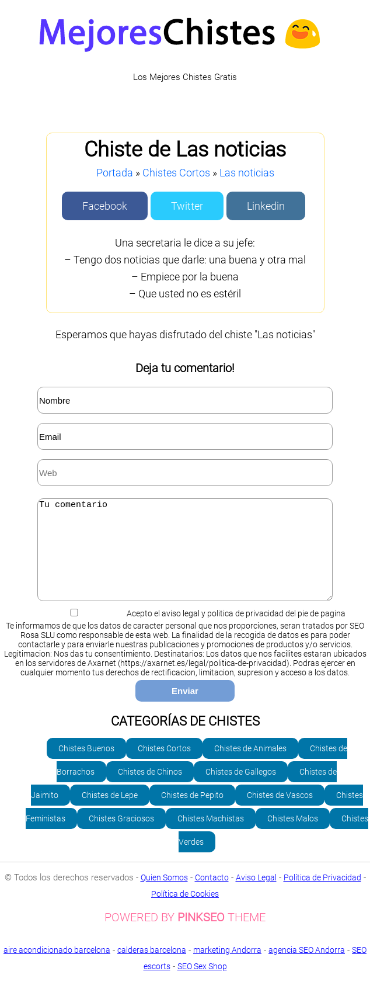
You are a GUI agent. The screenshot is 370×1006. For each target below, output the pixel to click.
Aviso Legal (256, 895)
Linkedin (266, 206)
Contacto (212, 895)
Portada (114, 172)
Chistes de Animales (250, 766)
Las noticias (246, 172)
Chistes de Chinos (150, 789)
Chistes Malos (292, 836)
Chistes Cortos (176, 172)
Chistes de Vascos (280, 812)
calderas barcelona (151, 967)
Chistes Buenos (86, 766)
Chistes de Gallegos (240, 789)
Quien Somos (164, 895)
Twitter (187, 206)
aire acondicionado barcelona (57, 967)
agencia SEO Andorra (306, 967)
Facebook (104, 206)
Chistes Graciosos (121, 836)
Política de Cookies (185, 911)
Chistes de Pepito (192, 812)
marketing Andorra (227, 967)
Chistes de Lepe (110, 812)
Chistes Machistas (210, 836)
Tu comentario (185, 558)
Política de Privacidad (322, 895)
